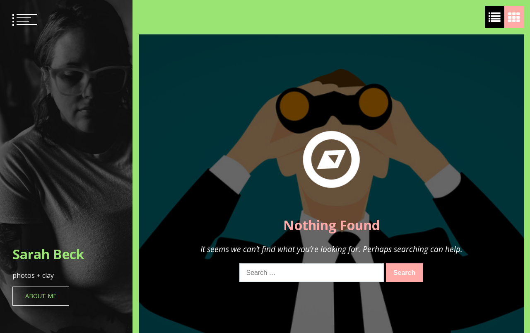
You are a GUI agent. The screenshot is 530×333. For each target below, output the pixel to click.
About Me (40, 296)
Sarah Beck (48, 254)
